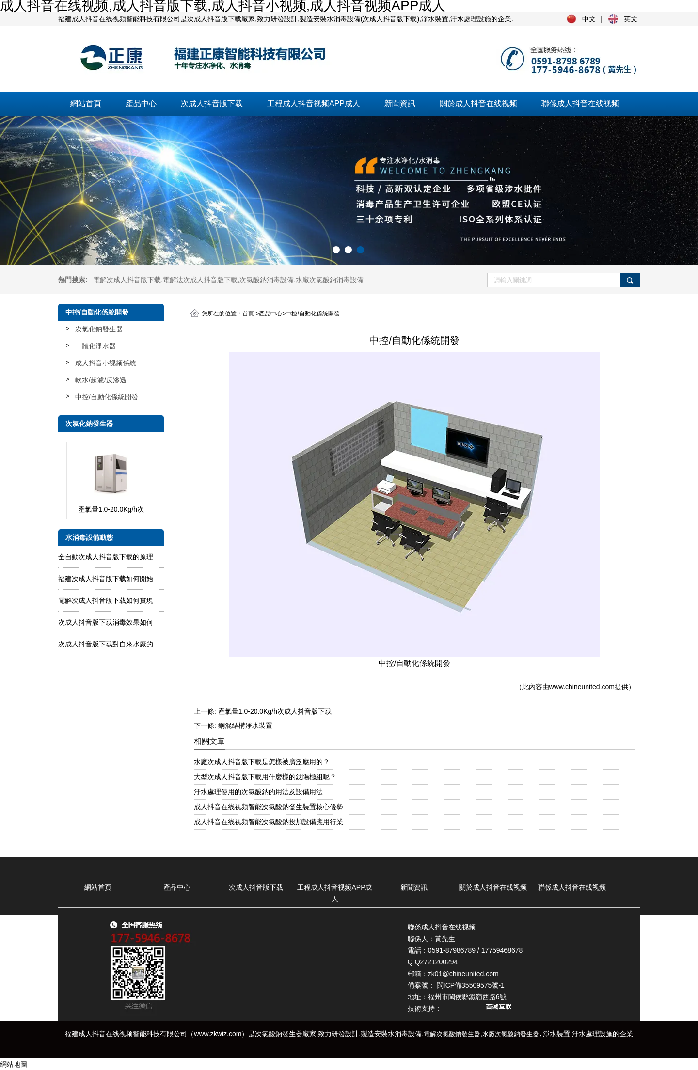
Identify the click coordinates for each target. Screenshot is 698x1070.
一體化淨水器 (95, 346)
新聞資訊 (399, 103)
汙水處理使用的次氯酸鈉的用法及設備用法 (258, 792)
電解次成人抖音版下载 (127, 279)
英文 (630, 19)
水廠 (330, 279)
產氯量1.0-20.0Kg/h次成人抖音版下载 (275, 711)
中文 (589, 19)
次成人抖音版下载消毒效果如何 (105, 622)
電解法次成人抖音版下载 (200, 279)
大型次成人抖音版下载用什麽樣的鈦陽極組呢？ (265, 777)
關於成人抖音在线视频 (478, 103)
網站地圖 (13, 1064)
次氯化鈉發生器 (99, 329)
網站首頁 (85, 103)
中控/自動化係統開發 (106, 397)
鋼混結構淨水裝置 (245, 725)
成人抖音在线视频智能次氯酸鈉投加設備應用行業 (268, 822)
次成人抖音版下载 (212, 103)
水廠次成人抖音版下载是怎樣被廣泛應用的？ (262, 762)
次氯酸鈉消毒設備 (266, 279)
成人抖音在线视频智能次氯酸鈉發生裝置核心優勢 (268, 807)
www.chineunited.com (582, 687)
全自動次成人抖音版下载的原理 (105, 557)
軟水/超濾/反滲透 (101, 380)
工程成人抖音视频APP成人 (313, 103)
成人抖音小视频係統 (105, 363)
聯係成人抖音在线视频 (580, 103)
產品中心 (141, 103)
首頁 (248, 313)
